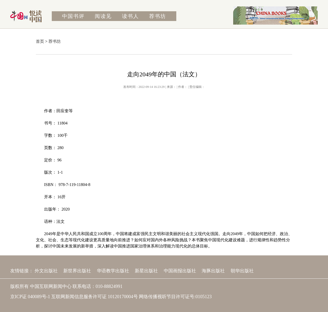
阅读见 (103, 16)
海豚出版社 (213, 270)
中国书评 (73, 16)
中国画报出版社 (180, 270)
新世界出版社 (77, 270)
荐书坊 (157, 16)
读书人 (130, 16)
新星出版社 (146, 270)
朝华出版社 (242, 270)
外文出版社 (46, 270)
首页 (40, 41)
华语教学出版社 (113, 270)
